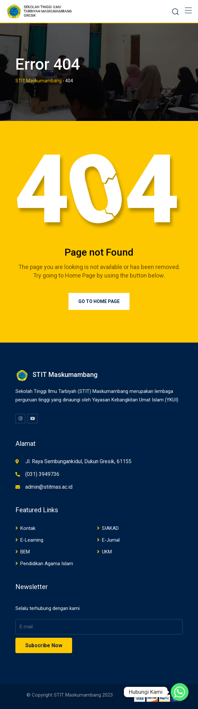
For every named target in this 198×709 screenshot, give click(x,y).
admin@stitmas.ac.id (48, 487)
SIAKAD (110, 528)
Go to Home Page (99, 301)
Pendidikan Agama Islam (46, 563)
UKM (107, 552)
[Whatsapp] (179, 692)
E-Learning (31, 540)
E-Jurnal (111, 540)
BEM (25, 552)
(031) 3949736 (42, 474)
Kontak (27, 528)
